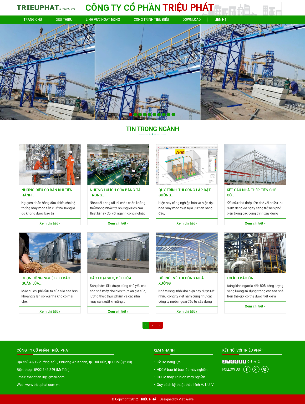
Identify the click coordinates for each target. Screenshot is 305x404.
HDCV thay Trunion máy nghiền (179, 377)
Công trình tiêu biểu (151, 19)
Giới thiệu (64, 19)
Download (192, 19)
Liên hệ (220, 19)
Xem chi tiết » (50, 223)
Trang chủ (33, 19)
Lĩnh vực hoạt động (103, 19)
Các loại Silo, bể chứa (110, 278)
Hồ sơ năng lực (167, 362)
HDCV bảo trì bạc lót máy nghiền (181, 370)
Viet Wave (186, 399)
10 (173, 114)
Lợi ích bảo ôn (240, 278)
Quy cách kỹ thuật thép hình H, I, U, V (184, 385)
